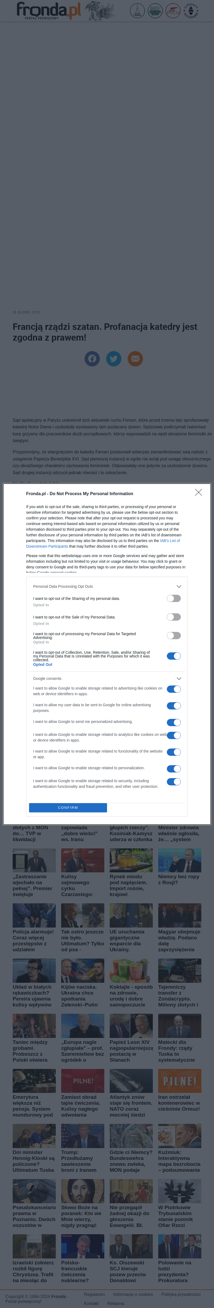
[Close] (200, 494)
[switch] (174, 598)
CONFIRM (68, 808)
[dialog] (107, 654)
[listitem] (107, 586)
